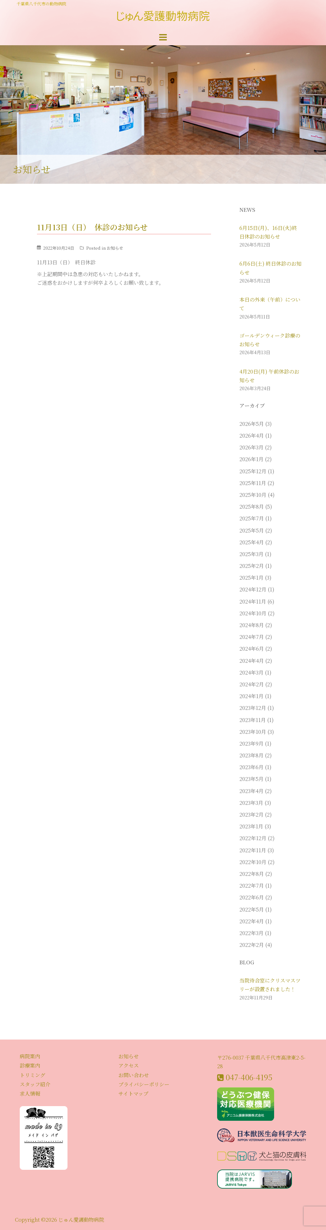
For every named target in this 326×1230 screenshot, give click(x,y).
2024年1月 (251, 696)
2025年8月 (251, 506)
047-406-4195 (249, 1077)
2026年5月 (251, 423)
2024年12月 (252, 589)
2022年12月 (252, 838)
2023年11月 (252, 720)
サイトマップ (133, 1093)
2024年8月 (251, 625)
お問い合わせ (133, 1075)
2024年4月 (251, 660)
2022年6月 (251, 897)
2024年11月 (252, 601)
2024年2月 (251, 684)
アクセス (128, 1065)
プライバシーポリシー (143, 1084)
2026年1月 (251, 459)
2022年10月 (252, 862)
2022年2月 (251, 944)
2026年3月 (251, 447)
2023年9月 (251, 743)
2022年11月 (252, 850)
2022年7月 (251, 885)
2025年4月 (251, 542)
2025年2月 (251, 565)
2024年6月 (251, 648)
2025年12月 (252, 471)
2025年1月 (251, 577)
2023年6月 (251, 767)
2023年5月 (251, 779)
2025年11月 (252, 483)
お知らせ (115, 248)
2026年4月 (251, 435)
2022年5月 (251, 909)
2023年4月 (251, 791)
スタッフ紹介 (35, 1084)
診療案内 (30, 1065)
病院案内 (30, 1056)
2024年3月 (251, 672)
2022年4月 (251, 921)
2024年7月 (251, 636)
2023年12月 (252, 708)
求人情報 (30, 1093)
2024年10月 (252, 613)
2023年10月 (252, 731)
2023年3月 (251, 802)
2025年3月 (251, 554)
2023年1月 (251, 826)
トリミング (32, 1075)
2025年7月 (251, 518)
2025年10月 (252, 494)
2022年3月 (251, 933)
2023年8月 (251, 755)
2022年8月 (251, 873)
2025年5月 (251, 530)
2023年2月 (251, 814)
